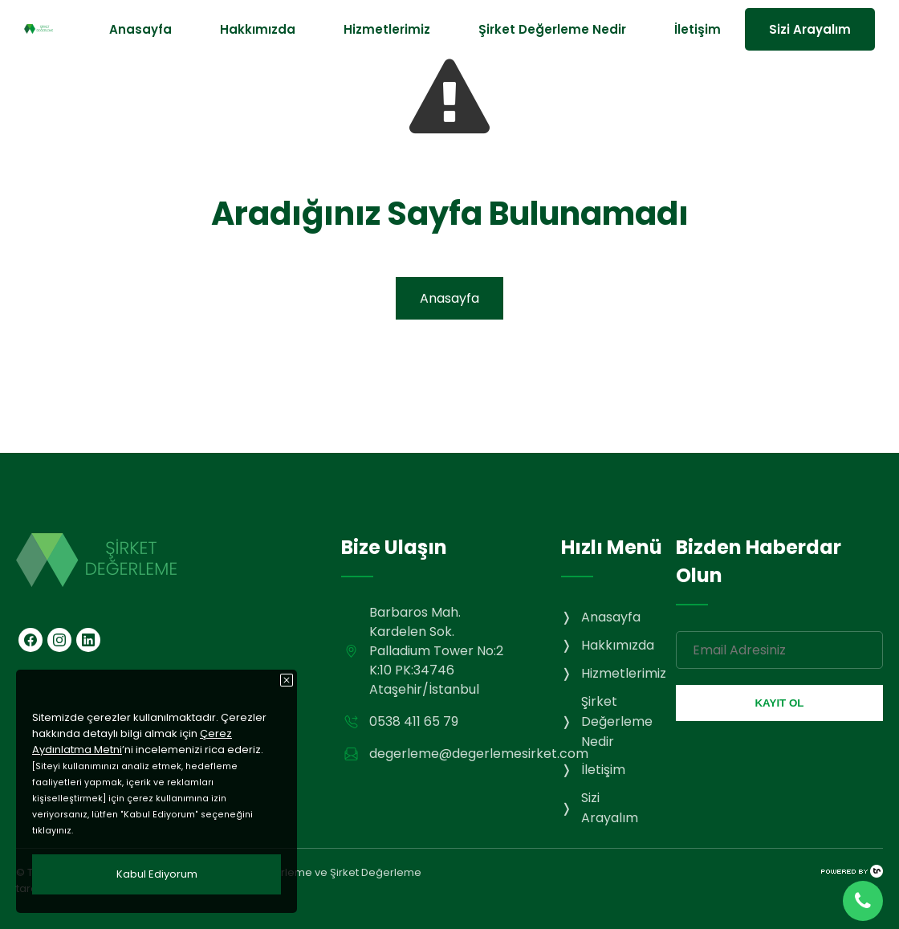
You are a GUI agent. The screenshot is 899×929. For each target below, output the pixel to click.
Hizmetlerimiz (387, 29)
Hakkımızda (257, 29)
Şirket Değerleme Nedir (552, 29)
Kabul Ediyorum (156, 874)
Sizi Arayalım (810, 29)
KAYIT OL (779, 703)
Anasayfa (140, 29)
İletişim (697, 29)
